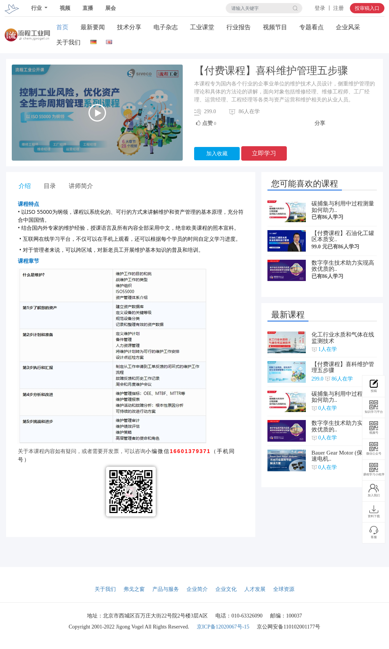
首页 (62, 27)
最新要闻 (93, 27)
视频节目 (275, 27)
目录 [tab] (50, 186)
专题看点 (311, 27)
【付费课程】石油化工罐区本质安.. (343, 236)
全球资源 (283, 589)
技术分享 (129, 27)
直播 (87, 8)
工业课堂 (202, 27)
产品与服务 (165, 589)
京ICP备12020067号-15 (223, 627)
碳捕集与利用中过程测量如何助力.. (343, 207)
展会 (110, 8)
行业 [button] (37, 8)
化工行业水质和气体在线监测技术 (343, 338)
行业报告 (238, 27)
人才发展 (255, 589)
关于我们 (68, 42)
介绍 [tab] (25, 186)
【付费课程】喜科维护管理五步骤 (343, 367)
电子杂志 (165, 27)
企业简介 (197, 589)
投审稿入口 (367, 8)
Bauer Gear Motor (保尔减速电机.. (343, 456)
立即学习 (264, 153)
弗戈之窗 (134, 589)
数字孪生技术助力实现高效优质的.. (343, 266)
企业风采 (348, 27)
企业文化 (226, 589)
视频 (65, 8)
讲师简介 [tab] (81, 186)
